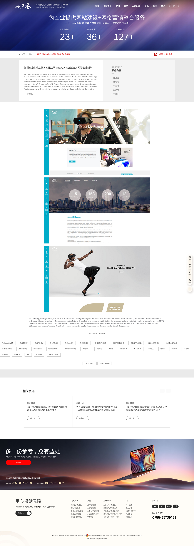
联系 (163, 6)
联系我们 (129, 517)
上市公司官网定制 (70, 349)
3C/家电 (186, 349)
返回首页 (89, 363)
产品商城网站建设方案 (111, 511)
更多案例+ (90, 517)
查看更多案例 (105, 363)
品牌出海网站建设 (110, 505)
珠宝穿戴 (102, 333)
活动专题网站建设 (153, 343)
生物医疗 (99, 349)
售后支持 (129, 514)
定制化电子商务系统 (110, 508)
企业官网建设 (91, 508)
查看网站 (30, 94)
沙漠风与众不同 (131, 511)
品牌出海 (136, 6)
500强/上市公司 (54, 354)
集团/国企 (39, 354)
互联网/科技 (123, 349)
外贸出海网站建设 (100, 343)
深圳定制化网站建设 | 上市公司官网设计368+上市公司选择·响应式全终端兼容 (52, 6)
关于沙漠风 (129, 505)
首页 (97, 6)
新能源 (111, 349)
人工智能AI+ (137, 349)
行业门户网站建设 (136, 343)
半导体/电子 (86, 349)
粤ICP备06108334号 (78, 535)
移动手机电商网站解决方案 (113, 514)
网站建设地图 (103, 538)
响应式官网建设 (53, 349)
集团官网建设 (37, 349)
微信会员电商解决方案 (111, 517)
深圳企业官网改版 (171, 343)
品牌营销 (5, 354)
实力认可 (129, 508)
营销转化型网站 (7, 349)
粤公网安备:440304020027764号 (99, 535)
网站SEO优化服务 (7, 343)
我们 (155, 6)
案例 (118, 6)
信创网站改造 (54, 343)
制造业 (163, 349)
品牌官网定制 (93, 333)
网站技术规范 (69, 343)
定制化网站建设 (76, 505)
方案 (126, 6)
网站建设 (107, 6)
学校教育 (17, 354)
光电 (28, 354)
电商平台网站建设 (118, 343)
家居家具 (151, 349)
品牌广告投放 (39, 343)
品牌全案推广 (24, 343)
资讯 (147, 6)
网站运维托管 (84, 343)
